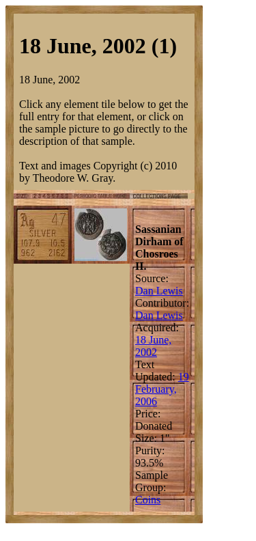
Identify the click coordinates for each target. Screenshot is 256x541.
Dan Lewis (159, 290)
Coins (147, 499)
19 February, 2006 (162, 389)
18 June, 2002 (153, 346)
